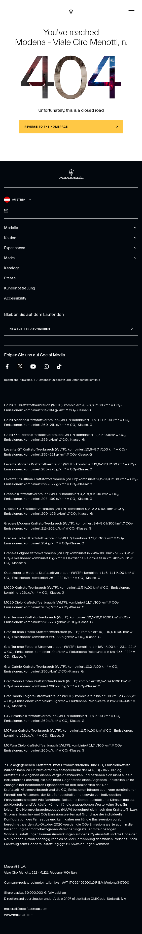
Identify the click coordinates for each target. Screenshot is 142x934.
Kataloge (12, 268)
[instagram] (46, 366)
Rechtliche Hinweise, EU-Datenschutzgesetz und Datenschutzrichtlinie (52, 380)
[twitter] (20, 366)
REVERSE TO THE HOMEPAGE (46, 126)
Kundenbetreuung (19, 288)
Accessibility (15, 298)
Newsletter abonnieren (30, 328)
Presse (10, 278)
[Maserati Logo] (71, 11)
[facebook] (7, 366)
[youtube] (33, 366)
